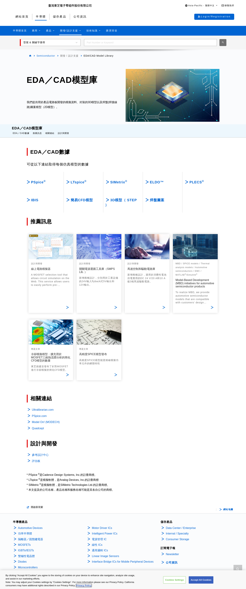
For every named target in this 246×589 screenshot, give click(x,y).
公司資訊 (172, 559)
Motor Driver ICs (102, 524)
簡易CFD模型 (82, 196)
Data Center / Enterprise (181, 524)
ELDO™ (157, 179)
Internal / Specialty (177, 530)
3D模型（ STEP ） (121, 199)
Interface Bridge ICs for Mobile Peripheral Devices (122, 558)
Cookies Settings (174, 580)
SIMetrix (118, 178)
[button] (201, 6)
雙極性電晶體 (26, 552)
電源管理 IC (99, 535)
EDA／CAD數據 (21, 129)
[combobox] (150, 42)
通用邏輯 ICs (100, 546)
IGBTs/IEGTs (26, 546)
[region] (123, 579)
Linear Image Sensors (105, 552)
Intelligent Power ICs (104, 530)
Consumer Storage (177, 535)
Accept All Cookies (201, 580)
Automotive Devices (30, 524)
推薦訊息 (37, 129)
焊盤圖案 (157, 196)
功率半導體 (25, 530)
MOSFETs (24, 541)
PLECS (196, 178)
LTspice (79, 178)
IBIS (35, 196)
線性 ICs (97, 541)
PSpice (38, 178)
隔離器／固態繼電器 (30, 535)
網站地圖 (228, 506)
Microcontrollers (28, 563)
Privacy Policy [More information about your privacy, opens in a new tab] (83, 585)
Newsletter (172, 550)
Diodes (22, 558)
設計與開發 (63, 129)
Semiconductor (46, 55)
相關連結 (49, 129)
